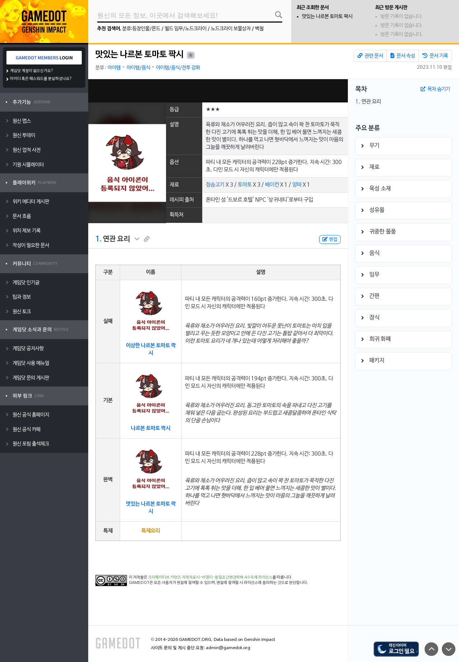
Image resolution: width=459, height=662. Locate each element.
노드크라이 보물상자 (231, 29)
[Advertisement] (218, 90)
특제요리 (150, 531)
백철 (259, 29)
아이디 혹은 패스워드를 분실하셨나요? (41, 79)
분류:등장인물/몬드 (141, 29)
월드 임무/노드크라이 (186, 29)
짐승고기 (215, 185)
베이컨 (272, 185)
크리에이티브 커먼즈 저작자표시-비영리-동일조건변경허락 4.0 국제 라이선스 (210, 577)
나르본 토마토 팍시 (150, 428)
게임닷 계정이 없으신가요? (31, 71)
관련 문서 (370, 56)
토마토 (245, 185)
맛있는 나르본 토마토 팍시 (327, 16)
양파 (297, 185)
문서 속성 (403, 56)
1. (98, 239)
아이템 (114, 68)
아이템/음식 (138, 68)
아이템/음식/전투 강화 (178, 68)
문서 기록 (435, 56)
